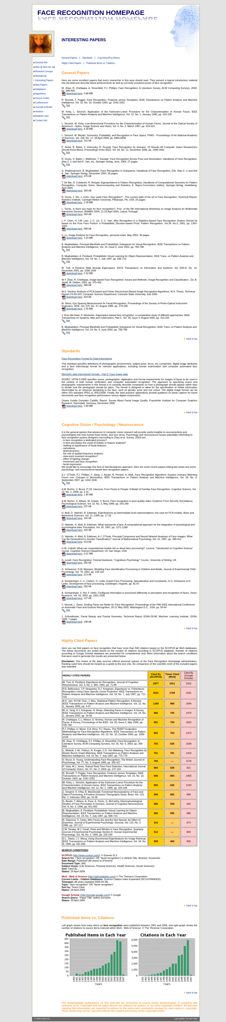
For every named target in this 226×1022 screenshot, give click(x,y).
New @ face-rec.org (45, 67)
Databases (40, 89)
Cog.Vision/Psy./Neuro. (108, 58)
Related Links (42, 116)
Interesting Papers (44, 80)
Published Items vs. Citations (100, 63)
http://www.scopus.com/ (86, 855)
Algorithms (40, 93)
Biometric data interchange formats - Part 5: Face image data (95, 374)
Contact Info (41, 120)
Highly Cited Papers (71, 63)
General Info (41, 62)
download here (74, 93)
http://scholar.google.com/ (95, 895)
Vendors (39, 111)
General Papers (69, 58)
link (68, 105)
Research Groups (43, 71)
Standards (87, 58)
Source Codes (42, 98)
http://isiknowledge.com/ (102, 876)
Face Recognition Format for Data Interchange (87, 358)
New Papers (41, 85)
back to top (191, 339)
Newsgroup (40, 76)
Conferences (41, 102)
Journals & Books (43, 107)
